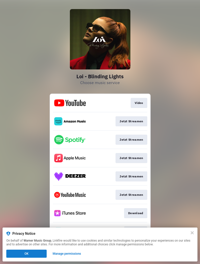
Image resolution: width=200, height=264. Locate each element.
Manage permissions (67, 253)
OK (26, 253)
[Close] (192, 233)
